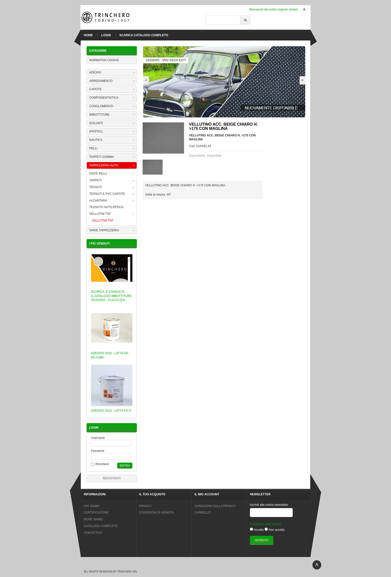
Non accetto (277, 530)
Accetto (259, 530)
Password (97, 451)
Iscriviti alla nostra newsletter (269, 505)
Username (98, 438)
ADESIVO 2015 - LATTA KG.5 (111, 410)
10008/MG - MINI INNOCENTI (166, 60)
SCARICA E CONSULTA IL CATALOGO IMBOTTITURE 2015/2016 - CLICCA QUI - (111, 296)
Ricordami (102, 464)
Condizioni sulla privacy (265, 524)
